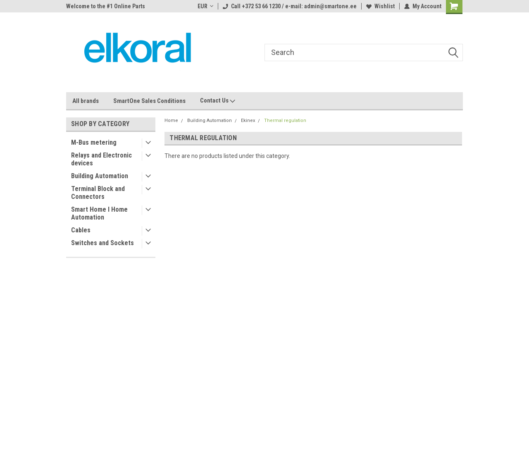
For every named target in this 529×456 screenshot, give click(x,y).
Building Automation (99, 176)
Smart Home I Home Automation (99, 213)
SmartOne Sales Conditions (149, 101)
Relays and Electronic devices (101, 159)
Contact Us (217, 101)
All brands (85, 101)
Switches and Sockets (102, 243)
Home (171, 120)
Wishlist (380, 6)
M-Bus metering (94, 142)
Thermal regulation (285, 120)
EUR (205, 6)
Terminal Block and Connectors (98, 193)
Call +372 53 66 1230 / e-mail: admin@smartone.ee (290, 6)
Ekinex (248, 120)
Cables (81, 230)
